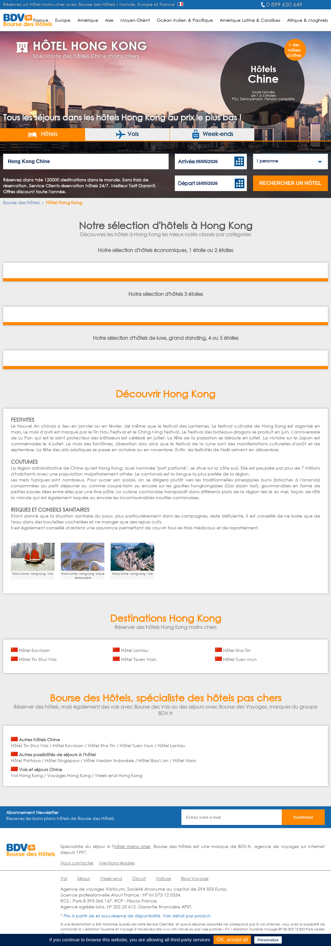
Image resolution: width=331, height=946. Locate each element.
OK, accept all (232, 939)
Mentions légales (117, 863)
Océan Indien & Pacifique (185, 20)
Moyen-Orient (135, 20)
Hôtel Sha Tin (237, 650)
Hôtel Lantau (135, 650)
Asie (109, 20)
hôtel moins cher (132, 846)
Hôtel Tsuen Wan (138, 659)
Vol (63, 878)
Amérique (87, 20)
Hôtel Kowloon (34, 650)
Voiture (163, 878)
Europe (62, 20)
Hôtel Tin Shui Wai (37, 659)
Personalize (268, 940)
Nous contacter (77, 863)
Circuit (139, 878)
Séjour (83, 878)
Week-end (111, 878)
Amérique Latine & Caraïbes (250, 20)
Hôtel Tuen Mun (240, 659)
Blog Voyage (195, 878)
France (40, 20)
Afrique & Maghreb (307, 20)
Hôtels (42, 134)
